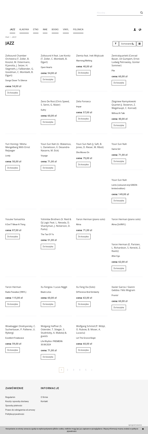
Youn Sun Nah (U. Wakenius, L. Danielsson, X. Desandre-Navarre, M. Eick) (56, 147)
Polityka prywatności (14, 414)
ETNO (35, 29)
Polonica (78, 29)
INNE (45, 29)
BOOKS (55, 29)
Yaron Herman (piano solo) (90, 219)
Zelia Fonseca (83, 101)
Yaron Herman (13, 287)
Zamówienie (14, 388)
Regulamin (10, 397)
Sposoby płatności (13, 405)
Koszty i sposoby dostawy (17, 401)
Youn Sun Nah (119, 144)
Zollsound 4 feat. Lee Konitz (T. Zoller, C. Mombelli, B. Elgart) (55, 59)
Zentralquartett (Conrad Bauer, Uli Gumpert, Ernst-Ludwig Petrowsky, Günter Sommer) (126, 60)
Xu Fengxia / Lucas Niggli (54, 287)
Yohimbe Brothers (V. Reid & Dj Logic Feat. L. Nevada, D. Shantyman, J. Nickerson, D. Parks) (56, 224)
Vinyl (66, 29)
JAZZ (12, 29)
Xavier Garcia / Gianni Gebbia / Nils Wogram (123, 288)
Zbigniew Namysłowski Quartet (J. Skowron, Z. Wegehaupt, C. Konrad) (124, 105)
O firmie (44, 397)
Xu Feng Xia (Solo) (85, 287)
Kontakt (44, 401)
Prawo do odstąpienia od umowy (20, 410)
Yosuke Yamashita (15, 219)
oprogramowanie (135, 425)
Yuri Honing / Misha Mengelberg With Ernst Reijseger (17, 147)
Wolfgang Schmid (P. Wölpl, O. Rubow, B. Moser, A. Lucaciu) (90, 329)
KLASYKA (24, 29)
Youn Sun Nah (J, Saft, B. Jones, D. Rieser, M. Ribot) (89, 145)
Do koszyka (12, 93)
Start (7, 37)
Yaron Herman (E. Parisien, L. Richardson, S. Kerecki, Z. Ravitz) (126, 248)
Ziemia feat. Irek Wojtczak (90, 55)
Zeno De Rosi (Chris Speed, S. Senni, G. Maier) (55, 103)
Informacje (50, 388)
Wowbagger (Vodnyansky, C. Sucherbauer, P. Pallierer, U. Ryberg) (20, 329)
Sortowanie (127, 44)
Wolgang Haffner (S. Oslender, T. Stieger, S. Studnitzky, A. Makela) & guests (53, 331)
